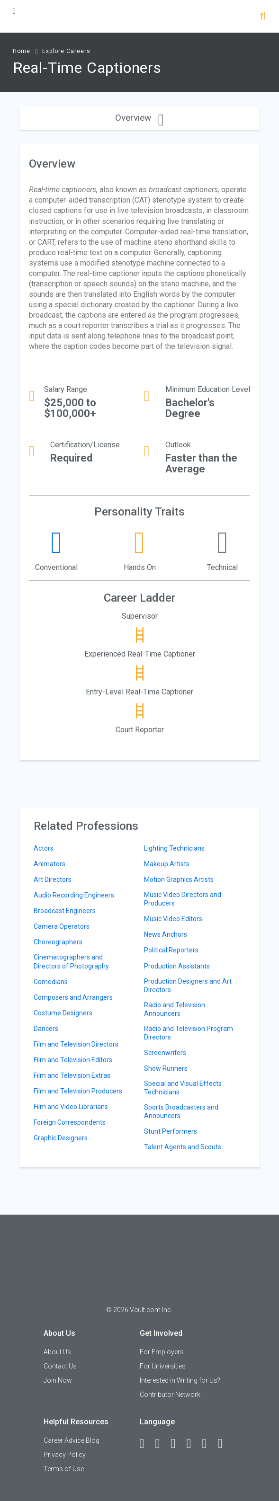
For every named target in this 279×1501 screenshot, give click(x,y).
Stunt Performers (170, 1131)
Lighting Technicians (174, 848)
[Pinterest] (209, 1444)
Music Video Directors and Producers (182, 899)
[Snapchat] (224, 1444)
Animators (49, 864)
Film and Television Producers (78, 1091)
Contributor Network (170, 1394)
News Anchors (165, 934)
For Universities (163, 1366)
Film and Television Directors (76, 1044)
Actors (44, 848)
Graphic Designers (61, 1138)
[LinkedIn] (162, 1444)
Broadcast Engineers (65, 911)
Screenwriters (165, 1053)
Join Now (58, 1380)
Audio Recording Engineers (74, 895)
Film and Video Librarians (71, 1106)
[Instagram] (193, 1444)
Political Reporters (171, 950)
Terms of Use (64, 1469)
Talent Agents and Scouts (182, 1147)
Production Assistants (177, 966)
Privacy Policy (65, 1454)
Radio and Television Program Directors (188, 1033)
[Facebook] (146, 1444)
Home (21, 51)
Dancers (46, 1028)
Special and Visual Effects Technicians (183, 1088)
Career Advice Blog (71, 1440)
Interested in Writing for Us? (180, 1380)
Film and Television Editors (73, 1060)
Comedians (51, 982)
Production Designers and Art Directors (188, 985)
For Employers (162, 1352)
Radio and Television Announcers (174, 1009)
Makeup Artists (166, 864)
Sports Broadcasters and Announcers (181, 1111)
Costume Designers (63, 1013)
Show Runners (166, 1068)
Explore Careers (66, 51)
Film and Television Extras (72, 1075)
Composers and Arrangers (73, 997)
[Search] (263, 16)
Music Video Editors (173, 919)
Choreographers (58, 942)
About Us (57, 1352)
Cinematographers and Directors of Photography (71, 961)
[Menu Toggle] (14, 11)
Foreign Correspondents (70, 1122)
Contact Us (60, 1366)
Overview (139, 117)
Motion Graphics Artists (179, 879)
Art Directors (53, 879)
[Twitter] (177, 1444)
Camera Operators (62, 926)
